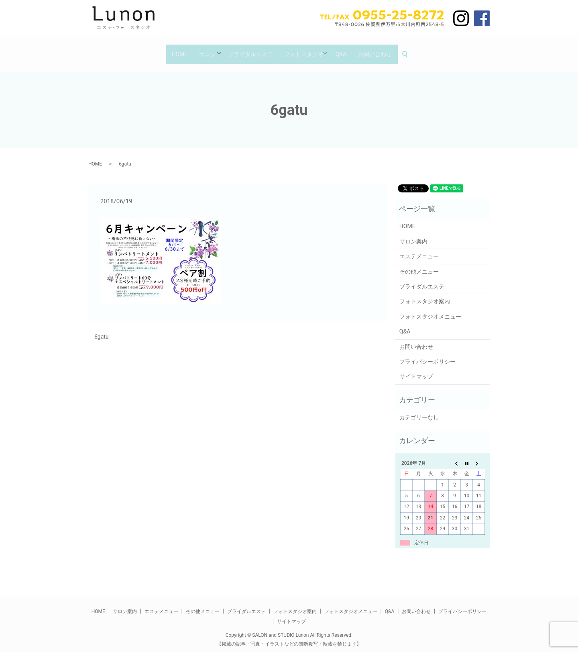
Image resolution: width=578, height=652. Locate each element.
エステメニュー (419, 249)
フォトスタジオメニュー (430, 309)
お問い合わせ (383, 50)
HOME (171, 50)
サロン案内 (413, 234)
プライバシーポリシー (427, 354)
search (418, 50)
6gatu (101, 330)
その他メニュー (419, 264)
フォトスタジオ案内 (424, 294)
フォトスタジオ (305, 50)
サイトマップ (416, 369)
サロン (202, 50)
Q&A (346, 50)
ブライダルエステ (248, 50)
